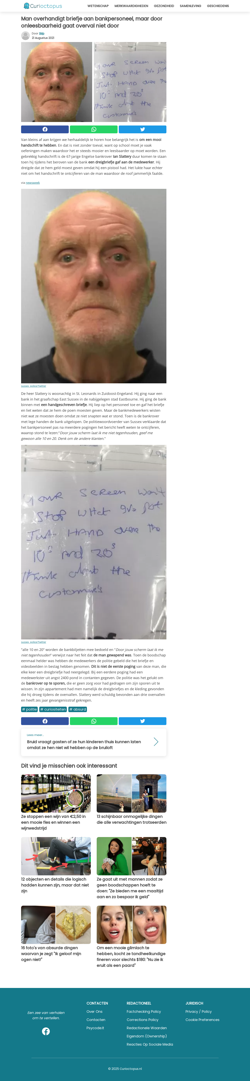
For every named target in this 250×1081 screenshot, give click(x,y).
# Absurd (77, 709)
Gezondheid (164, 6)
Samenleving (190, 6)
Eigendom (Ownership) (147, 1036)
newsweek (33, 183)
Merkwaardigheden (131, 6)
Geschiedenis (218, 6)
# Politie (29, 709)
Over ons (95, 1011)
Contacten (96, 1019)
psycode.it (95, 1027)
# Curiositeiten (53, 709)
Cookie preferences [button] (203, 1019)
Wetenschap (98, 6)
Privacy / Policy (199, 1011)
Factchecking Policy (144, 1011)
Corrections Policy (142, 1019)
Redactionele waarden (147, 1027)
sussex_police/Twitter (33, 386)
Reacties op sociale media (150, 1044)
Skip (41, 33)
